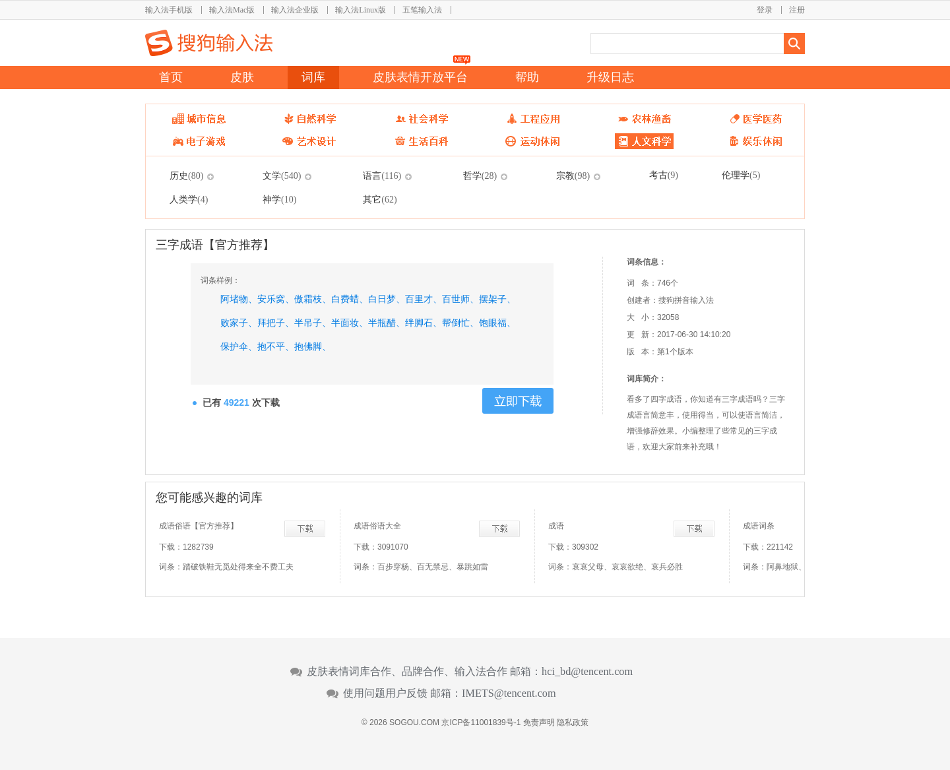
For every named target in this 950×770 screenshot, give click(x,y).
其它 (379, 199)
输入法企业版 (295, 10)
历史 (186, 175)
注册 (797, 10)
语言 (382, 175)
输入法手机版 (169, 10)
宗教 (573, 175)
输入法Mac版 (232, 10)
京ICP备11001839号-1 (481, 722)
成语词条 (759, 525)
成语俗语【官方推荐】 (198, 525)
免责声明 (539, 722)
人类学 (189, 199)
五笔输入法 (422, 10)
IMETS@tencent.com (509, 693)
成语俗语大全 (377, 525)
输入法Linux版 (360, 10)
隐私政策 (572, 722)
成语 (556, 525)
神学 (279, 199)
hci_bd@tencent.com (587, 672)
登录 (765, 10)
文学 (282, 175)
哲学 (480, 175)
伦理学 (741, 175)
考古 (663, 175)
